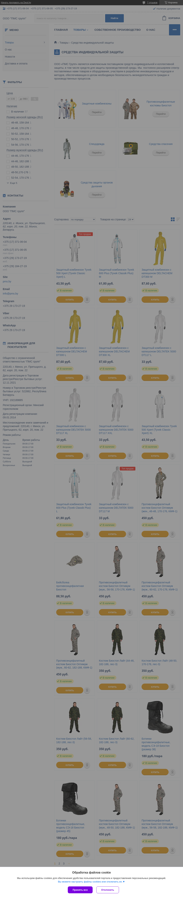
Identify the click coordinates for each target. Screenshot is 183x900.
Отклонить (107, 889)
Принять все (80, 889)
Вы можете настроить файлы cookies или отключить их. (90, 881)
